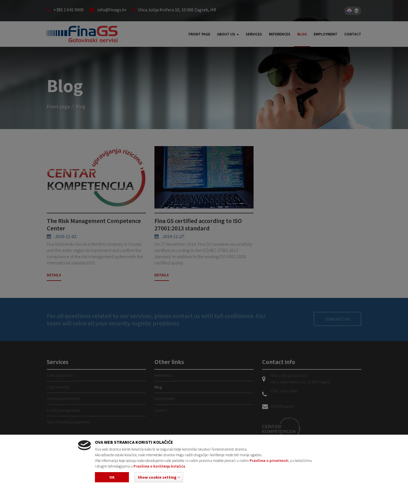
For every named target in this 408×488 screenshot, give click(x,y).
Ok (112, 477)
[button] (159, 477)
